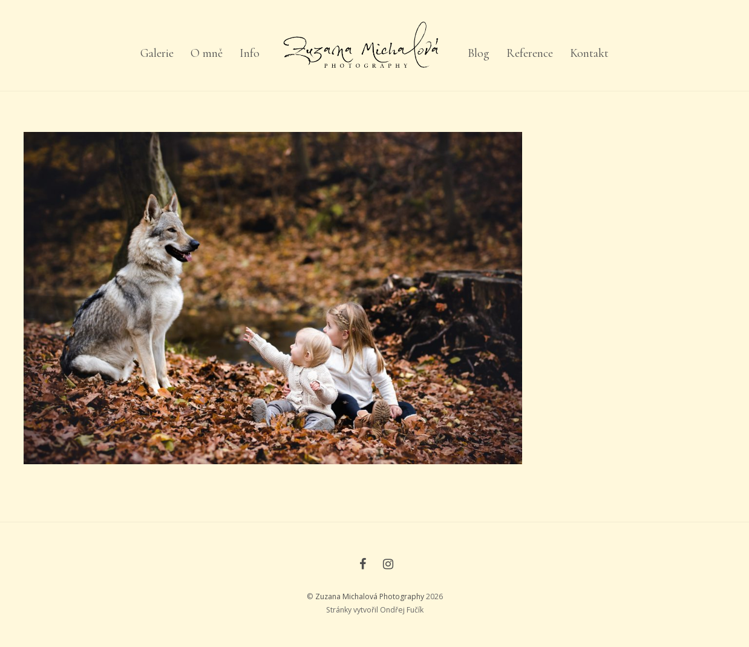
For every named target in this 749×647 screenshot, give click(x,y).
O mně (207, 53)
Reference (529, 53)
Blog (478, 53)
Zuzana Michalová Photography (369, 596)
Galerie (157, 53)
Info (250, 53)
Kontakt (589, 53)
